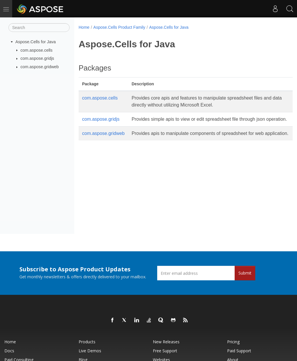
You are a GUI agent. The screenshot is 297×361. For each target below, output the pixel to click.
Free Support (165, 350)
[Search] (39, 27)
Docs (9, 350)
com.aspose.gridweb (40, 66)
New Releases (166, 341)
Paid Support (239, 350)
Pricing (233, 341)
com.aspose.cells (36, 50)
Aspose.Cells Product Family (119, 27)
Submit (244, 273)
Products (87, 341)
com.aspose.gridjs (37, 58)
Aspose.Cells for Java (35, 41)
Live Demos (90, 350)
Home (84, 27)
